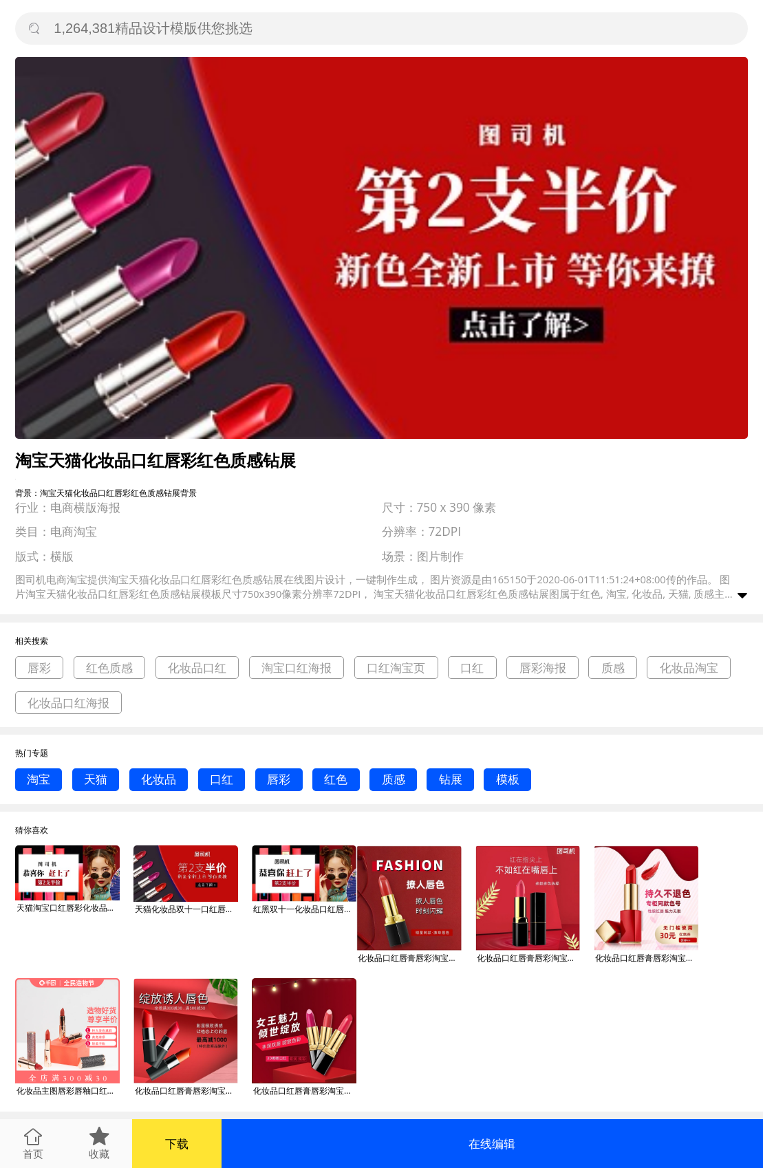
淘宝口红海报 (296, 667)
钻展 (450, 779)
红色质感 (109, 667)
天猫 (95, 779)
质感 (613, 667)
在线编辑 (492, 1143)
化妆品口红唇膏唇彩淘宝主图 (409, 958)
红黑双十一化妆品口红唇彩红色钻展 (304, 909)
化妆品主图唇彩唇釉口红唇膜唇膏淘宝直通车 (68, 1090)
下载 (177, 1143)
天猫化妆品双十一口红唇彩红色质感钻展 (186, 909)
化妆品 (158, 779)
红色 (335, 779)
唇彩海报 (542, 667)
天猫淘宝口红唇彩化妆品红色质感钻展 (68, 907)
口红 (472, 667)
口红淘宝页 (396, 667)
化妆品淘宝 (689, 667)
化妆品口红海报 (68, 703)
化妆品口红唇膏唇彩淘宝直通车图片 (186, 1090)
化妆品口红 (197, 667)
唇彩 (39, 667)
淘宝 (38, 779)
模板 (507, 779)
